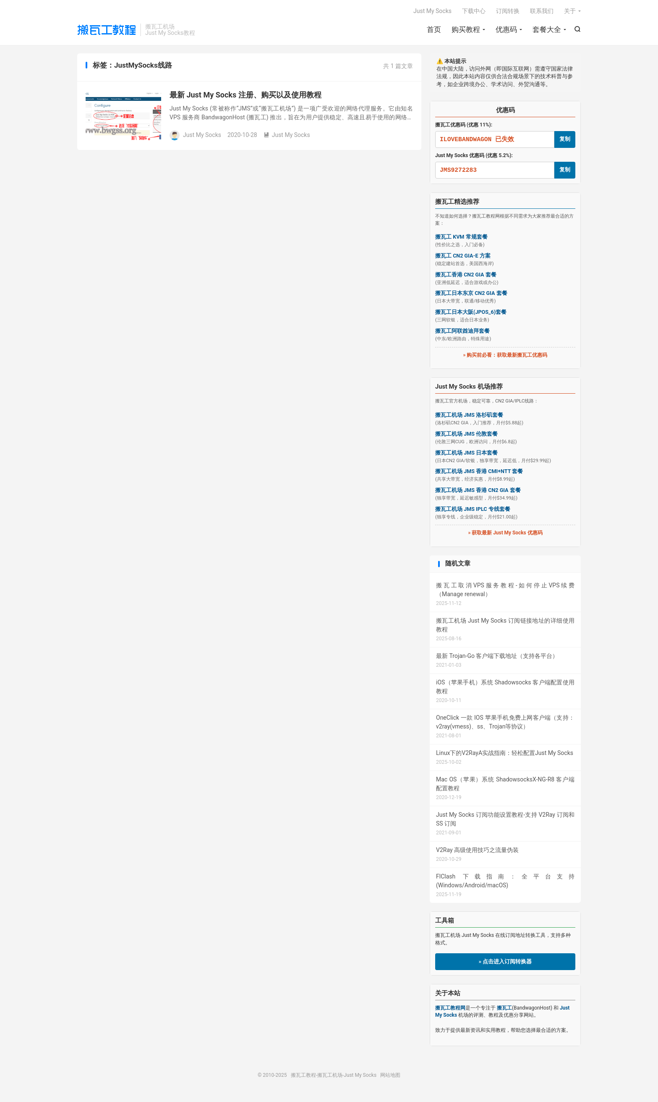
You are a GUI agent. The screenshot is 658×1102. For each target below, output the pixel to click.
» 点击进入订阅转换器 (505, 961)
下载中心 (474, 11)
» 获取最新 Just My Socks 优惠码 (505, 533)
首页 (434, 29)
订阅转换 (508, 11)
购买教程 (466, 29)
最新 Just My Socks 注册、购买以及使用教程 (245, 94)
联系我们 (542, 11)
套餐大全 (547, 29)
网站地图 (390, 1075)
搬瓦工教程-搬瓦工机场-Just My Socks (106, 30)
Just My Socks (432, 11)
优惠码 (506, 29)
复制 (564, 139)
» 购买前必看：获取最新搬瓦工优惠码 (505, 355)
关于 (570, 11)
